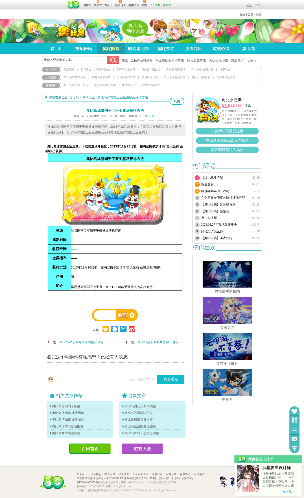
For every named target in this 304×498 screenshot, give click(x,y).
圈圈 (226, 106)
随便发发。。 (210, 184)
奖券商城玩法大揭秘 (227, 150)
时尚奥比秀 (138, 48)
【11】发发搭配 (212, 177)
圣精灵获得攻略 (142, 60)
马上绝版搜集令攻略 (170, 60)
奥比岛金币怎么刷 (105, 85)
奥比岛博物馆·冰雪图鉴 (68, 413)
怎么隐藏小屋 (218, 60)
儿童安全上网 (140, 474)
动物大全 (88, 97)
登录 (249, 5)
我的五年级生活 (150, 69)
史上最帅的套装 (226, 77)
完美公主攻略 (196, 60)
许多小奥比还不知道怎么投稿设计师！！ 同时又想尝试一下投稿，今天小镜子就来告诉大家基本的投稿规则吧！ (278, 480)
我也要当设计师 (276, 468)
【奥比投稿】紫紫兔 (215, 211)
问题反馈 (294, 439)
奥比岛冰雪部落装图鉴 (67, 426)
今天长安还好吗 (175, 69)
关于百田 (82, 474)
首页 (56, 48)
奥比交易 (166, 48)
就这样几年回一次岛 (215, 191)
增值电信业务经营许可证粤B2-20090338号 (101, 478)
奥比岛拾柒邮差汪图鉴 (140, 426)
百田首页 (90, 449)
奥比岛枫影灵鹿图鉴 (139, 419)
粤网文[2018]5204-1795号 (142, 478)
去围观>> (288, 491)
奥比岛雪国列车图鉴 (66, 406)
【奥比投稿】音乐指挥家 (218, 204)
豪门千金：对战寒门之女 (95, 69)
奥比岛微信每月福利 (76, 85)
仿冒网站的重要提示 (227, 131)
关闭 (298, 459)
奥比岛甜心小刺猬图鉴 (140, 406)
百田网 (73, 4)
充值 (242, 14)
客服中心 (185, 474)
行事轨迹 (225, 69)
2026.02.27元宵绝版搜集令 (219, 224)
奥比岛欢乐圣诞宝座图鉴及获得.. (82, 342)
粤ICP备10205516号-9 (89, 482)
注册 (257, 5)
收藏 (258, 14)
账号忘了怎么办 (212, 231)
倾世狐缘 (69, 69)
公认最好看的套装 (174, 77)
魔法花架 (237, 60)
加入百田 (109, 474)
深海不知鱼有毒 (125, 69)
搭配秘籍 (83, 48)
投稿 (177, 101)
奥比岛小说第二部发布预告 (227, 140)
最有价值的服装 (101, 77)
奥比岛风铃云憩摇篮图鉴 (142, 433)
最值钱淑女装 (150, 77)
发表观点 (171, 379)
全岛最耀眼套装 (126, 77)
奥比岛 (70, 31)
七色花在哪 (254, 60)
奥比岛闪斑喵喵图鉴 (139, 413)
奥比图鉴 (111, 48)
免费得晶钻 (128, 85)
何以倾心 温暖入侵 (202, 69)
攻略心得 (221, 48)
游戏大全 (142, 449)
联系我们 (95, 474)
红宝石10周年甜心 (75, 77)
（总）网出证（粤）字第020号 (175, 478)
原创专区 (193, 48)
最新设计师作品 (200, 77)
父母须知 (123, 474)
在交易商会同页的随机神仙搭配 (223, 197)
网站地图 (199, 474)
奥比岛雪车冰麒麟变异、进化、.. (160, 342)
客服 (250, 14)
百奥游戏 (53, 2)
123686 (236, 105)
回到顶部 (294, 448)
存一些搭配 (209, 218)
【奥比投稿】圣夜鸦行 (216, 238)
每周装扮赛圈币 (150, 85)
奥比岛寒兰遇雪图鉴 (66, 433)
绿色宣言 (157, 474)
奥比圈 (248, 48)
